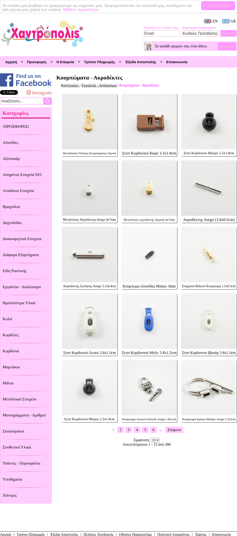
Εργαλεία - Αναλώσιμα (22, 286)
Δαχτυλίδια (12, 222)
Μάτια (8, 383)
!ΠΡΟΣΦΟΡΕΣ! (16, 126)
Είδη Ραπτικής (15, 270)
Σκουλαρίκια (13, 431)
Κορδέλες (11, 334)
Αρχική (11, 62)
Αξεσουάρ (11, 158)
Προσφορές (36, 62)
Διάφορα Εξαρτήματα (21, 254)
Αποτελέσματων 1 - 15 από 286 (147, 444)
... (161, 430)
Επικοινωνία (176, 62)
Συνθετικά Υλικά (17, 447)
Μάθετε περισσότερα (80, 9)
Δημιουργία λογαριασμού (199, 27)
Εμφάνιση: (142, 440)
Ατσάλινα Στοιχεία (18, 190)
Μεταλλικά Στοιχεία (19, 399)
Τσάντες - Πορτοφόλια (21, 463)
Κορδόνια (11, 351)
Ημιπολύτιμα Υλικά (19, 302)
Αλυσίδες (10, 142)
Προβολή (227, 46)
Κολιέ (7, 318)
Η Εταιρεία (65, 62)
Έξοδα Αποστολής (140, 62)
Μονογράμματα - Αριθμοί (24, 415)
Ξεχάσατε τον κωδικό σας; (161, 27)
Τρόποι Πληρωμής (99, 62)
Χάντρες (10, 495)
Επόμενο (174, 430)
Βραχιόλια (11, 206)
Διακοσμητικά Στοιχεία (22, 238)
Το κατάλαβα (218, 5)
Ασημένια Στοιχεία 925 (22, 174)
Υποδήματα (12, 479)
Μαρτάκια (11, 367)
